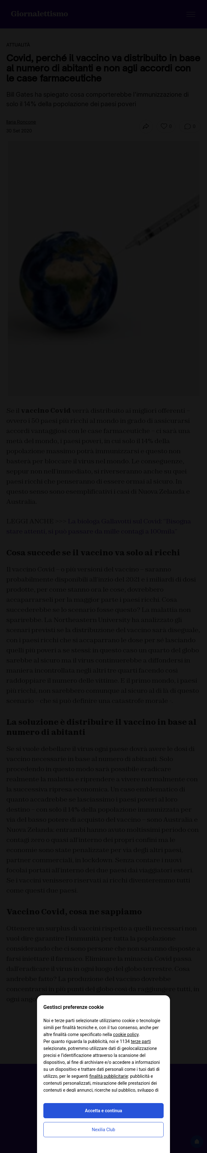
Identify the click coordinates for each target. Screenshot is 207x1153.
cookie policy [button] (126, 1034)
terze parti (141, 1041)
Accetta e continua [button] (103, 1110)
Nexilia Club (103, 1129)
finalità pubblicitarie (108, 1076)
